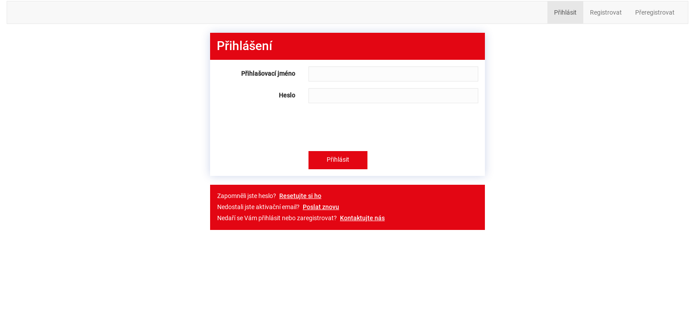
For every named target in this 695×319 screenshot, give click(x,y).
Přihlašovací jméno (268, 73)
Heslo (287, 95)
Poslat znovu (321, 206)
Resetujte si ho (300, 195)
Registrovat (606, 12)
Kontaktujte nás (362, 218)
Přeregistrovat (655, 12)
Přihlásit (565, 12)
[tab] (347, 46)
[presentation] (375, 127)
